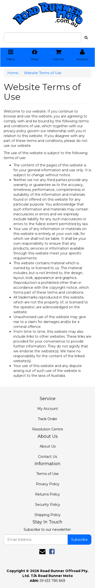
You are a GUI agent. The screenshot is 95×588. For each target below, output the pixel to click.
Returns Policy (47, 494)
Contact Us (47, 456)
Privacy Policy (47, 484)
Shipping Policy (48, 515)
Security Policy (47, 504)
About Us (48, 446)
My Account (47, 408)
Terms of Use (47, 474)
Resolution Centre (47, 429)
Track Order (47, 419)
